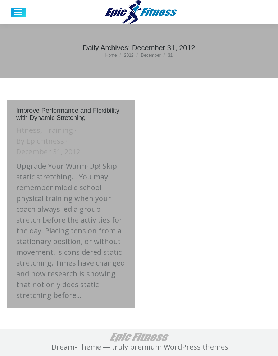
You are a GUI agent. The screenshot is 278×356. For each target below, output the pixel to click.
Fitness (28, 130)
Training (58, 130)
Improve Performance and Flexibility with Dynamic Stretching (67, 114)
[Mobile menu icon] (18, 12)
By (40, 141)
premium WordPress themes (179, 347)
